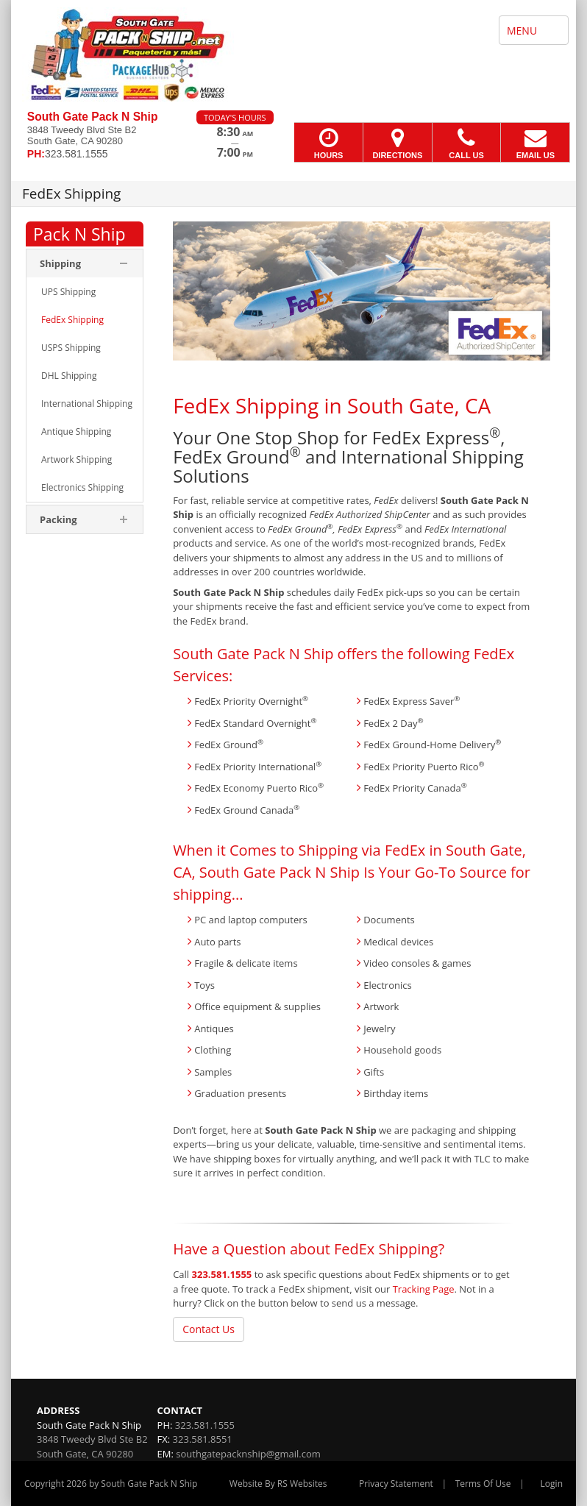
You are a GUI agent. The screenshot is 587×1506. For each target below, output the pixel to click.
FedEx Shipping (246, 405)
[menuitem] (84, 292)
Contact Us (208, 1329)
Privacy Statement (396, 1483)
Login (552, 1483)
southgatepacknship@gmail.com (248, 1453)
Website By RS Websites (278, 1483)
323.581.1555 (222, 1274)
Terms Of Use (483, 1483)
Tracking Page (424, 1289)
